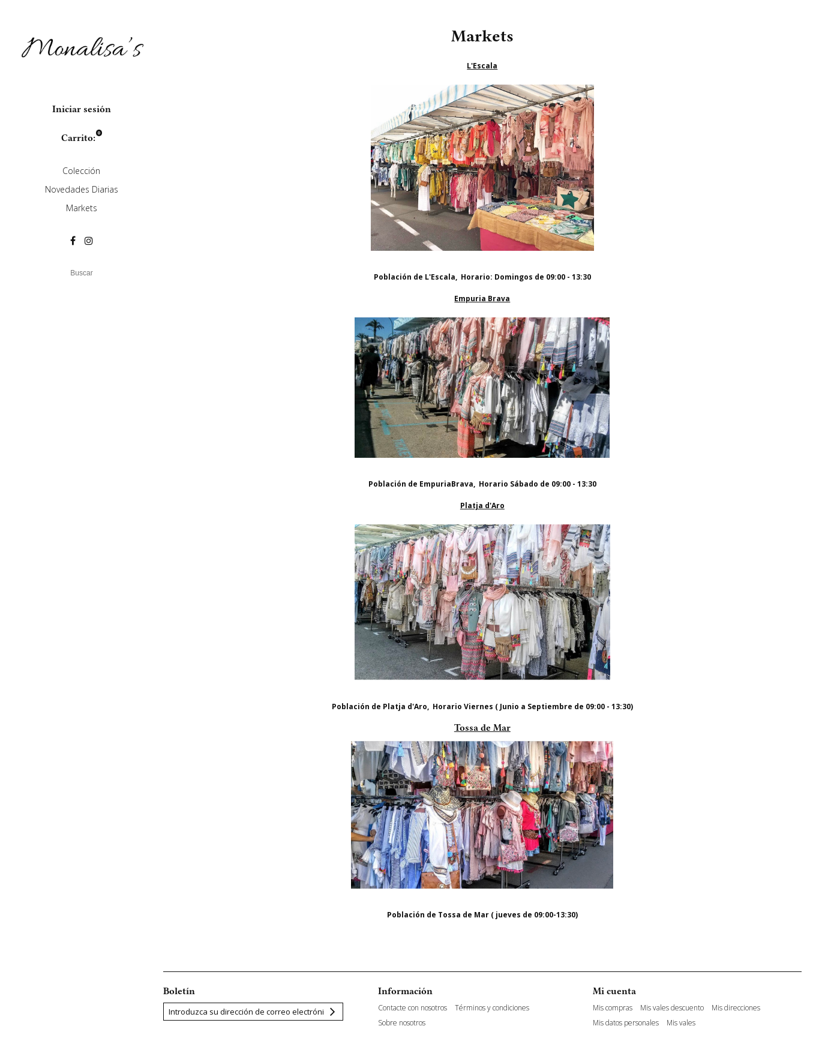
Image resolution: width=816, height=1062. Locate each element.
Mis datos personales (626, 1023)
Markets (81, 208)
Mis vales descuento (672, 1008)
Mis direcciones (736, 1008)
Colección (81, 170)
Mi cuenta (614, 991)
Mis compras (612, 1008)
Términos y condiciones (492, 1008)
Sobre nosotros (401, 1023)
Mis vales (681, 1023)
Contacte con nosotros (412, 1008)
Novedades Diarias (81, 189)
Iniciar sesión (81, 109)
